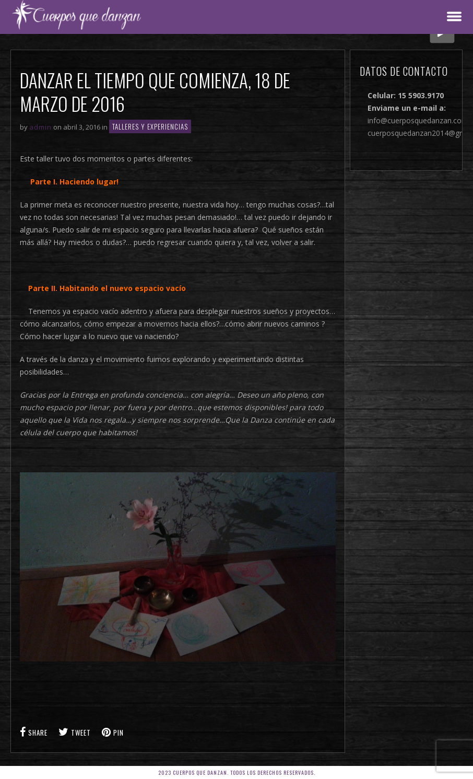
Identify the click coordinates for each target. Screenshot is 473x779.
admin (40, 127)
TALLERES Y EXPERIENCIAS (150, 126)
